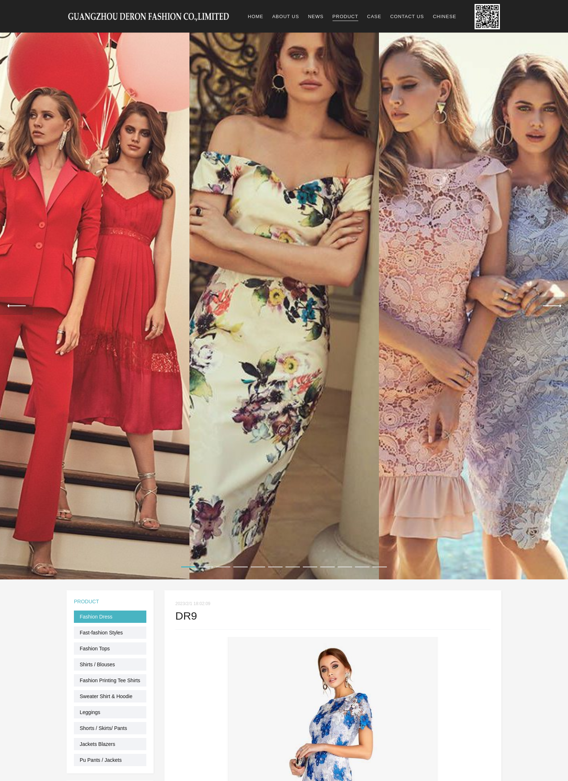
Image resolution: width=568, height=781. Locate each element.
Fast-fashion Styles (101, 631)
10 (345, 565)
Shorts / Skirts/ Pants (103, 727)
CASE (374, 16)
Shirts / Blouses (97, 663)
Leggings (90, 711)
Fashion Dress (96, 615)
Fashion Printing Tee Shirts (110, 679)
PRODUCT (345, 16)
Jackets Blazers (97, 743)
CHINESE (444, 16)
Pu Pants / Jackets (101, 758)
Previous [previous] (16, 305)
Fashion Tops (95, 647)
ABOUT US (285, 16)
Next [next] (551, 305)
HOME (255, 16)
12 (379, 565)
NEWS (315, 16)
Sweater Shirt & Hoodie (106, 695)
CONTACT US (407, 16)
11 (362, 565)
